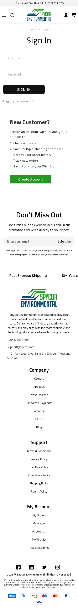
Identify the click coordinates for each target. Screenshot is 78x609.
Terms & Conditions (39, 451)
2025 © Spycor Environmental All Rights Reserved (39, 574)
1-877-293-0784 (18, 340)
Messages (39, 523)
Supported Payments (39, 403)
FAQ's (39, 419)
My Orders (39, 515)
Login (46, 29)
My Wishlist (39, 539)
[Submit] (4, 15)
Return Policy (39, 491)
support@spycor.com (20, 347)
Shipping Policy (39, 483)
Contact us (39, 411)
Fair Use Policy (39, 467)
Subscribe (64, 241)
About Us (39, 386)
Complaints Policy (39, 475)
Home (32, 29)
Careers (39, 378)
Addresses (39, 531)
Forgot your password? (18, 101)
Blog (39, 427)
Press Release (39, 394)
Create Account (30, 179)
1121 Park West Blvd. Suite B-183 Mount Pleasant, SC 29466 (38, 355)
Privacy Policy (39, 459)
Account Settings (39, 547)
